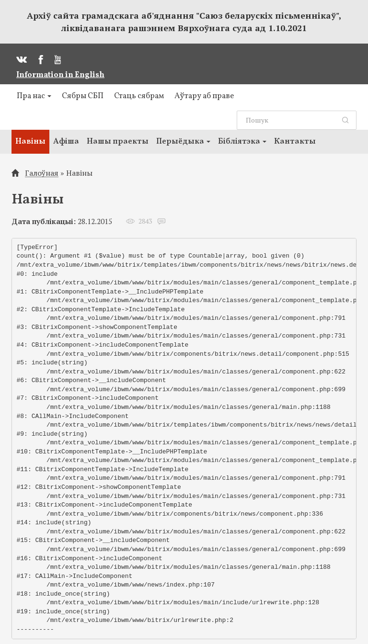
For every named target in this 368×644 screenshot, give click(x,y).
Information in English (60, 75)
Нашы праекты (118, 141)
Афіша (66, 141)
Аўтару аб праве (204, 96)
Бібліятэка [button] (242, 141)
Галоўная (41, 173)
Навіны (30, 141)
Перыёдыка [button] (183, 141)
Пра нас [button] (34, 96)
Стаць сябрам (139, 96)
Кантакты (295, 141)
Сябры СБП (83, 96)
